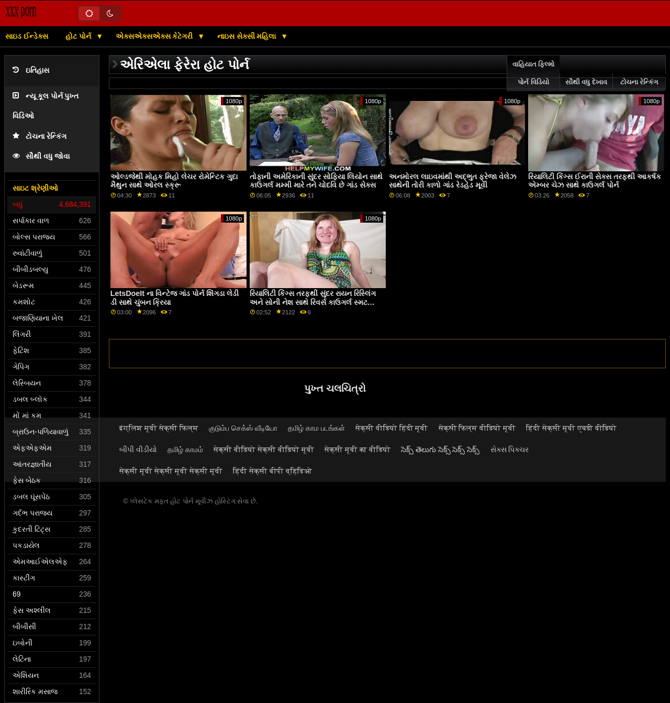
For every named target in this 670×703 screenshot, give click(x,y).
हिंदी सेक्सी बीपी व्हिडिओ (272, 471)
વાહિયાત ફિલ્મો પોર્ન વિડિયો (533, 73)
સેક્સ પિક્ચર (509, 449)
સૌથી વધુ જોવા (41, 156)
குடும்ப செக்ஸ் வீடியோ (243, 428)
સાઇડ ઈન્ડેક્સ (26, 36)
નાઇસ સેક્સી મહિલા (247, 36)
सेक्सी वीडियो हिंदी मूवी (391, 428)
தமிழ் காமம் (185, 449)
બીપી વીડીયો (138, 449)
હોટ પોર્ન (79, 36)
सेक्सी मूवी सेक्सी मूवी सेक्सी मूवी (170, 471)
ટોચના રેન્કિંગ (39, 136)
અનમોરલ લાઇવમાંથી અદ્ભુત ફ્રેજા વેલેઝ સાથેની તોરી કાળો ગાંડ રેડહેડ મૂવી (452, 181)
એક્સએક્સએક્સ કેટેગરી (155, 36)
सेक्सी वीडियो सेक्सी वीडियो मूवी (264, 449)
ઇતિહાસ (31, 70)
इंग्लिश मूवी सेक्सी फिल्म (158, 428)
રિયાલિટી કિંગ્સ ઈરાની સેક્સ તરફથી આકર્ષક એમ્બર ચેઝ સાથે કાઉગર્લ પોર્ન (594, 181)
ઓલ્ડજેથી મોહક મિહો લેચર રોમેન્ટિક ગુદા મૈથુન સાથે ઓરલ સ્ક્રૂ (174, 181)
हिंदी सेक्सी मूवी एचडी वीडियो (571, 428)
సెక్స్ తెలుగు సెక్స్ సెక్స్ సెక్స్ (440, 449)
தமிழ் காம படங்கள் (316, 428)
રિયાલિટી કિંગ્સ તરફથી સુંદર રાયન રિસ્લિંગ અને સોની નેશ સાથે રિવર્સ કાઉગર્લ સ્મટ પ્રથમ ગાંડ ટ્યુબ (313, 302)
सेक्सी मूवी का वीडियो (357, 449)
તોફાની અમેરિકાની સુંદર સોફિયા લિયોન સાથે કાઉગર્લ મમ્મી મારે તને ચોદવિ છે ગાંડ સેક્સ (316, 181)
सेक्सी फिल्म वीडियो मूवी (477, 428)
